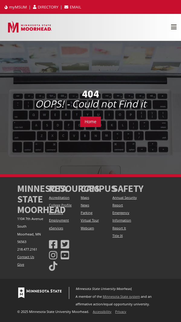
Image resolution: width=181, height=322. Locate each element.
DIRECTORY (46, 7)
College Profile (60, 205)
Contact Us (25, 257)
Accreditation (59, 198)
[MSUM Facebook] (53, 244)
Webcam (87, 228)
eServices (56, 228)
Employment (59, 220)
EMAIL (72, 7)
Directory (56, 213)
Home (90, 121)
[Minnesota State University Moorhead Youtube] (65, 254)
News (85, 205)
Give (20, 264)
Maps (85, 198)
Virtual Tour (90, 220)
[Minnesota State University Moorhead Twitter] (65, 244)
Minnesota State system (121, 296)
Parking (86, 213)
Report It (119, 228)
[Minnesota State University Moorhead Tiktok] (53, 265)
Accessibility (102, 312)
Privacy (120, 312)
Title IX (117, 236)
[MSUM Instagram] (53, 254)
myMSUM (16, 7)
